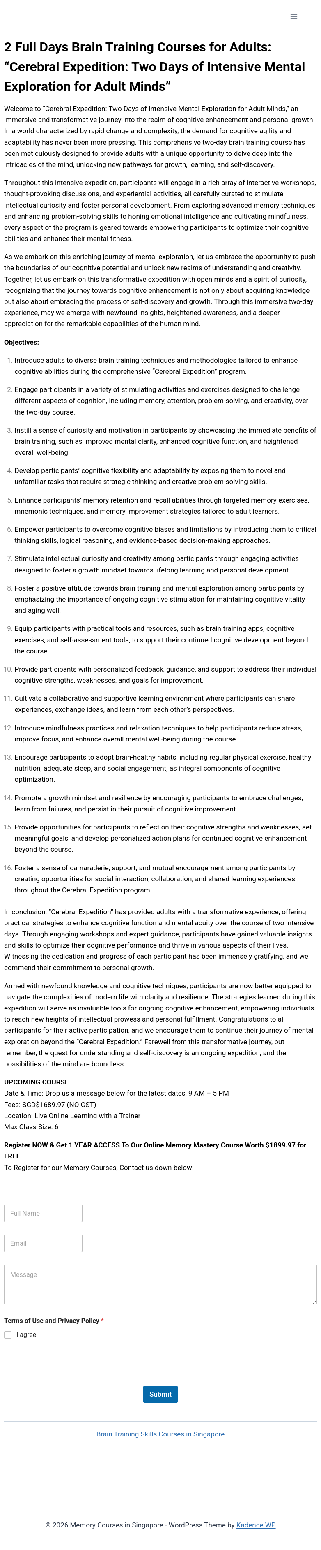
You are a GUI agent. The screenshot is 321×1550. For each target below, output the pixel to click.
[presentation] (66, 1380)
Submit (160, 1394)
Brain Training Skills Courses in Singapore (160, 1434)
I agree (26, 1335)
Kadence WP (256, 1525)
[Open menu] (293, 16)
